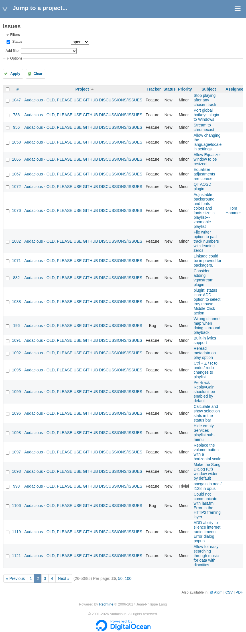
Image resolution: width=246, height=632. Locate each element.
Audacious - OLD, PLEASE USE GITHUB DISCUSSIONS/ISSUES (83, 100)
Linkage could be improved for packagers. (207, 260)
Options (16, 58)
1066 (16, 159)
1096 (16, 413)
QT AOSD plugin (202, 186)
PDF (239, 592)
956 (16, 127)
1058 (16, 142)
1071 (16, 260)
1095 (16, 370)
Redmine (106, 604)
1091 (16, 340)
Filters (15, 35)
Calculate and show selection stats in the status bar (207, 413)
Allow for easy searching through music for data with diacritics (206, 555)
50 (120, 578)
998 (16, 486)
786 (16, 115)
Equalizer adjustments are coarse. (204, 174)
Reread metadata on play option (205, 353)
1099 (16, 391)
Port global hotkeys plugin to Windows (206, 115)
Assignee (234, 89)
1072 (16, 186)
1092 (16, 353)
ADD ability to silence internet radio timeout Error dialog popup (207, 531)
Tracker (154, 89)
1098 (16, 432)
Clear (37, 74)
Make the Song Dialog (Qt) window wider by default (207, 471)
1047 (16, 100)
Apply (15, 74)
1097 (16, 452)
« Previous (15, 578)
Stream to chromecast (204, 127)
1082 (16, 241)
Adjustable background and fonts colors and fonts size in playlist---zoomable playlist (204, 210)
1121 (16, 555)
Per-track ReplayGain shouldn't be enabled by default (204, 391)
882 (16, 277)
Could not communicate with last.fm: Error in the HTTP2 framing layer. (207, 505)
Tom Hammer (233, 210)
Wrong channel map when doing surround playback (207, 325)
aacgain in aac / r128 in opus (207, 486)
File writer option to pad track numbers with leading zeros (206, 241)
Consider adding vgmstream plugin (203, 278)
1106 (16, 505)
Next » (63, 578)
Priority (185, 89)
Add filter (12, 51)
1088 (16, 301)
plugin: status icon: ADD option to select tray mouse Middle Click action (207, 301)
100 (128, 578)
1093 (16, 471)
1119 (16, 531)
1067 (16, 174)
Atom (218, 592)
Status (16, 42)
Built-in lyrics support (205, 340)
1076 (16, 210)
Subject (209, 89)
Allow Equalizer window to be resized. (207, 159)
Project (82, 89)
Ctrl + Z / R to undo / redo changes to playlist (205, 370)
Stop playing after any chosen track (205, 100)
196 (16, 325)
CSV (229, 592)
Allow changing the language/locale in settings (207, 142)
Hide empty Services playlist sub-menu (204, 433)
